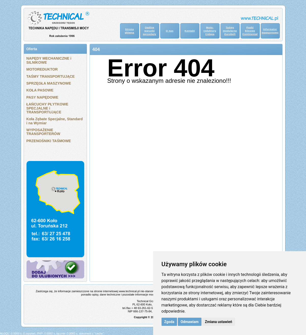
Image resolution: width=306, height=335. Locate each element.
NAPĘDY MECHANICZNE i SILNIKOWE (48, 60)
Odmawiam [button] (190, 322)
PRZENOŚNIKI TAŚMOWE (48, 141)
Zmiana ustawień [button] (218, 322)
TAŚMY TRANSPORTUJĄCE (50, 76)
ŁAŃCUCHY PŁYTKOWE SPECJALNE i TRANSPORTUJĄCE (47, 108)
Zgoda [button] (169, 322)
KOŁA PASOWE (39, 90)
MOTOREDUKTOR (42, 69)
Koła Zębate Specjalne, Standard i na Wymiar (54, 121)
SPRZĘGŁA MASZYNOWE (48, 83)
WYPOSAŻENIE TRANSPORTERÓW (43, 132)
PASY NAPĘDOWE (42, 97)
